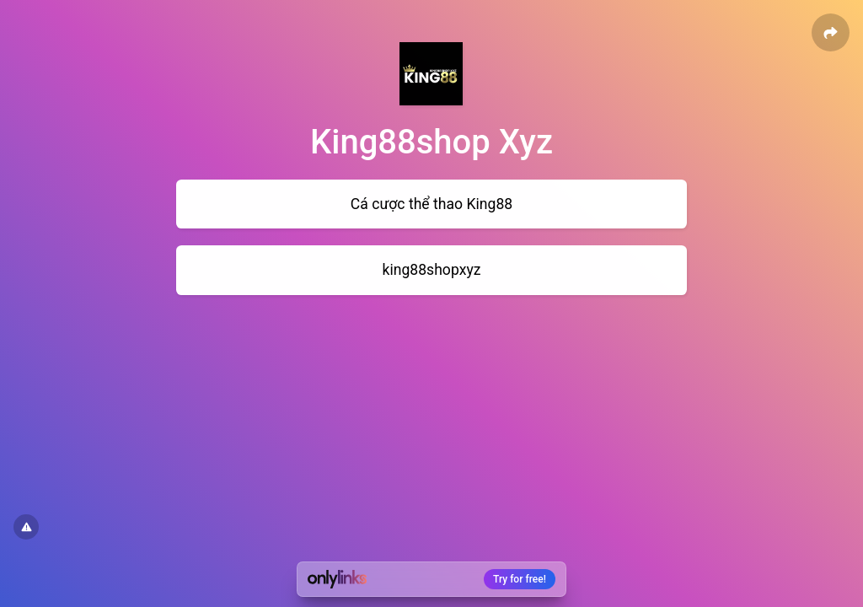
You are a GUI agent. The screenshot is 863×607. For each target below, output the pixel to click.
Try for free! (519, 579)
